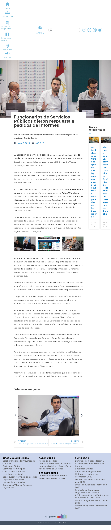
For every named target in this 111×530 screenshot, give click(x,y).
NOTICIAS (39, 143)
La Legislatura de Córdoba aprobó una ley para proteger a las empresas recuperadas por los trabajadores (94, 182)
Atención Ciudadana (40, 32)
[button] (15, 415)
